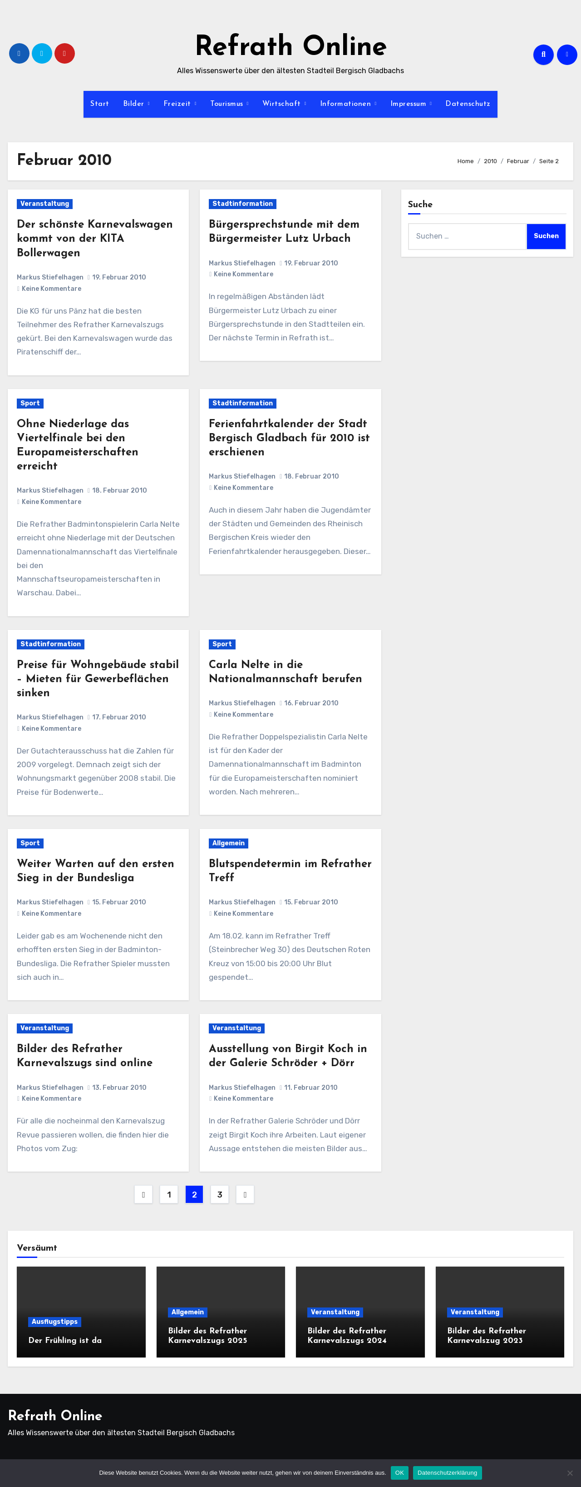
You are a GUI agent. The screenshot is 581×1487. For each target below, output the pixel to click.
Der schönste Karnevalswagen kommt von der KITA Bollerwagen (95, 239)
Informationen (347, 104)
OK (399, 1472)
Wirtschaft (283, 104)
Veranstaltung (44, 204)
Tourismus (228, 104)
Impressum (409, 104)
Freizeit (178, 104)
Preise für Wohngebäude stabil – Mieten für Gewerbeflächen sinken (98, 679)
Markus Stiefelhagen (50, 277)
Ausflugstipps (55, 1322)
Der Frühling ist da (65, 1341)
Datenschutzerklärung (447, 1472)
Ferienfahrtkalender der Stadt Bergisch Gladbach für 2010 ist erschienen (289, 438)
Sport (30, 403)
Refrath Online (290, 48)
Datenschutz (468, 104)
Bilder (135, 104)
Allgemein (228, 843)
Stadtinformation (242, 204)
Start (99, 104)
